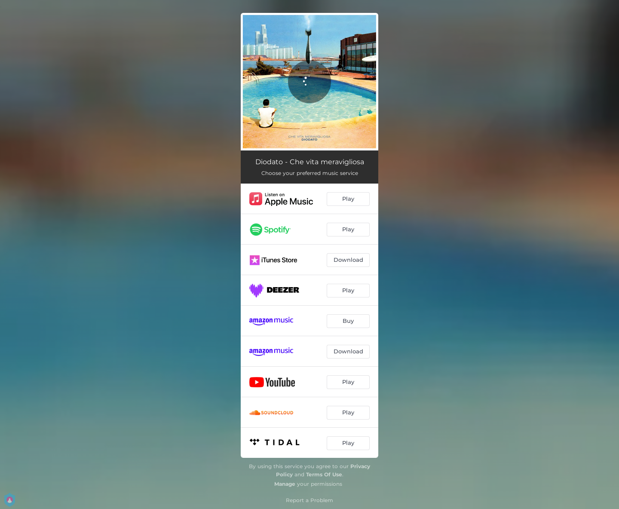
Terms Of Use (324, 474)
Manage (284, 484)
